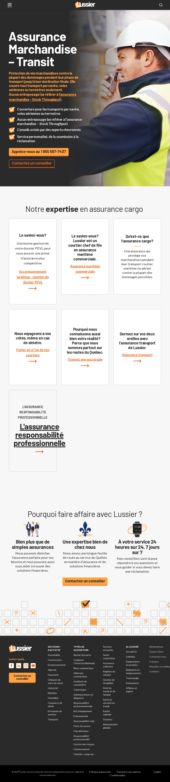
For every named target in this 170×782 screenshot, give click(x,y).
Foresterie (53, 674)
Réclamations (156, 646)
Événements (132, 683)
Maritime (52, 693)
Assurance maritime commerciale (85, 271)
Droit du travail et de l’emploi (109, 691)
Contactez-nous (157, 656)
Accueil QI (131, 651)
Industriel (53, 688)
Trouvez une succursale (85, 362)
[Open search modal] (160, 5)
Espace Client (156, 651)
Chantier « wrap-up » (84, 754)
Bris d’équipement (83, 711)
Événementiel (81, 716)
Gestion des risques (84, 744)
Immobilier (53, 698)
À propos (154, 661)
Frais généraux (81, 731)
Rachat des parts (82, 655)
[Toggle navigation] (10, 5)
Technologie (132, 678)
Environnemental (56, 664)
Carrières (154, 671)
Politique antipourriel (99, 771)
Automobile (54, 655)
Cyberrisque (80, 689)
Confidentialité (117, 775)
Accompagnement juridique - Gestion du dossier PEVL (33, 280)
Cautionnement (82, 749)
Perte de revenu (82, 726)
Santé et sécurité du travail (109, 703)
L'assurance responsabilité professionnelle (39, 437)
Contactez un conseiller (32, 163)
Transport (53, 719)
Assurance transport (137, 358)
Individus (130, 656)
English (157, 771)
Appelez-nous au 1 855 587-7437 (39, 151)
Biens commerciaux (83, 668)
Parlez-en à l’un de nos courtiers (32, 355)
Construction (55, 659)
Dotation (107, 719)
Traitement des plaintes (128, 771)
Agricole (52, 669)
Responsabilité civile (84, 721)
